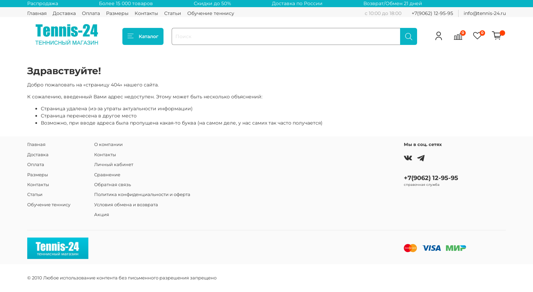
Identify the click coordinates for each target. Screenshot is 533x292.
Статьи (172, 13)
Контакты (146, 13)
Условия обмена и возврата (126, 204)
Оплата (91, 13)
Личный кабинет (113, 164)
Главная (37, 13)
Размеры (117, 13)
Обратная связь (112, 184)
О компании (108, 144)
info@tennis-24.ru (485, 13)
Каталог (142, 36)
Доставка (64, 13)
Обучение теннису (210, 13)
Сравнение (107, 174)
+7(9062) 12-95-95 (432, 13)
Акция (101, 214)
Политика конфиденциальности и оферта (142, 194)
